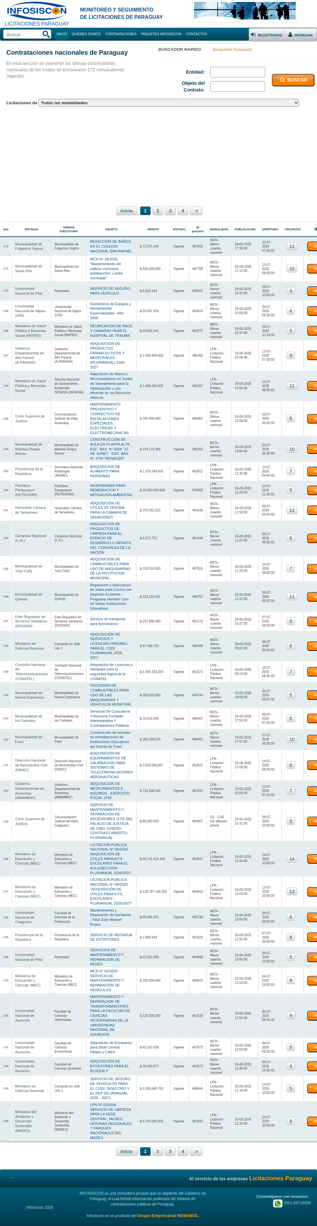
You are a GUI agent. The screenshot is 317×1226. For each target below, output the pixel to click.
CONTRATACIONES (120, 34)
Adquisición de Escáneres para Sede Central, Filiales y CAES (110, 1035)
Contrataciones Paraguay (80, 1214)
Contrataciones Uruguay (120, 1214)
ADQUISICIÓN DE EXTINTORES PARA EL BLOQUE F (108, 1053)
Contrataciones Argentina (195, 1214)
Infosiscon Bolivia (45, 1214)
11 (290, 382)
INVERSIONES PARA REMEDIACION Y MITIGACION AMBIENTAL (110, 485)
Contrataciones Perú (233, 1214)
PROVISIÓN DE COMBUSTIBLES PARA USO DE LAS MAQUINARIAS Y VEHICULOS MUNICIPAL (110, 687)
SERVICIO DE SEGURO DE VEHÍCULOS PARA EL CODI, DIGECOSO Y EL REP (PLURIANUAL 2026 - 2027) (109, 1075)
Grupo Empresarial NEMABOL (168, 1202)
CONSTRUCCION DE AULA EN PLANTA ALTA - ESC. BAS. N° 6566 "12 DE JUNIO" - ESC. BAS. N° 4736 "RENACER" (110, 445)
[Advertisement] (158, 156)
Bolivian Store (261, 1214)
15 (290, 267)
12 (290, 246)
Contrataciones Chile (158, 1214)
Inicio (127, 210)
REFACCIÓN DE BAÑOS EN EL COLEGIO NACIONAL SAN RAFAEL (110, 245)
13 (290, 881)
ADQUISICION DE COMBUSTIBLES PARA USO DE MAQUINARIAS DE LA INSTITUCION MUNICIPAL (109, 562)
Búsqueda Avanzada (232, 49)
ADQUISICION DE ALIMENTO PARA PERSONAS (104, 467)
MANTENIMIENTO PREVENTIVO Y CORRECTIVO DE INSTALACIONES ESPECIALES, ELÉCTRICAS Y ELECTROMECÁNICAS (108, 415)
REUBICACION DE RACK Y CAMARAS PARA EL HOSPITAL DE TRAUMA (110, 328)
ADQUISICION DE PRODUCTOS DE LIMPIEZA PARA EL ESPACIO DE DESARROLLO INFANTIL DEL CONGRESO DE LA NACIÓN (110, 532)
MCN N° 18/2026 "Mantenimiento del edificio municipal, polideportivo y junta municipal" (105, 267)
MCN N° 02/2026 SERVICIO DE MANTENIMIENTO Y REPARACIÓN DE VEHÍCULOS (106, 969)
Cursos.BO (283, 1214)
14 (290, 849)
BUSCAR (293, 80)
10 (290, 445)
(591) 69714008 (292, 1189)
